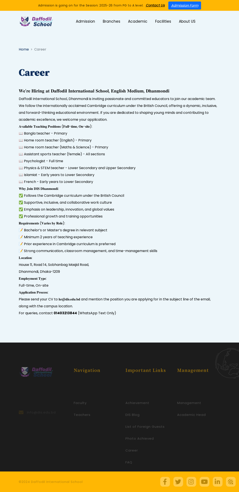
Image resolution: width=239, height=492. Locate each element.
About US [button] (187, 21)
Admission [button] (85, 21)
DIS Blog (132, 420)
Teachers (82, 420)
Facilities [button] (163, 21)
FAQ (128, 468)
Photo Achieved (139, 444)
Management (189, 408)
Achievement (137, 408)
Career (131, 456)
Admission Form (184, 5)
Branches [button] (111, 21)
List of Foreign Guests (145, 432)
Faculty (80, 408)
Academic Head (191, 420)
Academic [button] (137, 21)
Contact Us (155, 5)
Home (24, 49)
